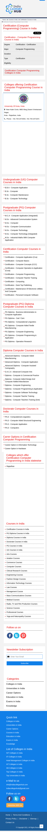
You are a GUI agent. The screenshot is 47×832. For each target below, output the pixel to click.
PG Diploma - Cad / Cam (14, 318)
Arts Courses (12, 554)
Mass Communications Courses (19, 596)
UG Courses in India (14, 550)
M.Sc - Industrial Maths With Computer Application (20, 239)
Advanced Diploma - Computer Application (21, 362)
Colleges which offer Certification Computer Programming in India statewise (23, 458)
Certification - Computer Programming (20, 274)
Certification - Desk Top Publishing (18, 285)
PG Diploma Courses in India (18, 533)
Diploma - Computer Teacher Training (19, 396)
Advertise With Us (15, 805)
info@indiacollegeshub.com (17, 785)
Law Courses (12, 587)
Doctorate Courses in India (17, 542)
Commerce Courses (14, 562)
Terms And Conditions (21, 815)
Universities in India (15, 688)
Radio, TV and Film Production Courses (22, 604)
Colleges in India (14, 684)
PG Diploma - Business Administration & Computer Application (20, 313)
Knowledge (11, 706)
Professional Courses (15, 612)
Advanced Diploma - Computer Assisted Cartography (20, 367)
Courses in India (13, 19)
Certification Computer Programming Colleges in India (22, 71)
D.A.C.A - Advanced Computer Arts (18, 372)
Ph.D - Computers (12, 428)
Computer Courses (14, 567)
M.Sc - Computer (11, 223)
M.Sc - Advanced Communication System (21, 219)
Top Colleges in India (14, 772)
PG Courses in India (14, 546)
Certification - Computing (14, 282)
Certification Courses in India (28, 19)
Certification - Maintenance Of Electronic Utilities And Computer (24, 290)
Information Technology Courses (19, 583)
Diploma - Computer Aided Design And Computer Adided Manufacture (20, 380)
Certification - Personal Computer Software (21, 295)
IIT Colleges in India (14, 757)
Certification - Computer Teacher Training (21, 278)
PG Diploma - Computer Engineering (19, 332)
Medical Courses (13, 600)
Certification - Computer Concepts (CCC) (21, 264)
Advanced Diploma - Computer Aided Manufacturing (19, 357)
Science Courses (13, 608)
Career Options (13, 693)
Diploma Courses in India (16, 538)
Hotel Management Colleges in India (20, 760)
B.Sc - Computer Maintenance (17, 195)
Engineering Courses (15, 575)
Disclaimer (23, 819)
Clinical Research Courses (17, 571)
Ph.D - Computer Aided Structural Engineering (23, 421)
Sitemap (33, 819)
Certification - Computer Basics (17, 261)
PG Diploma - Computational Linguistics (20, 322)
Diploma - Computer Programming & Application (23, 389)
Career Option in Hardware (15, 449)
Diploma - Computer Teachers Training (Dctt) (22, 400)
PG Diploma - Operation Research (18, 341)
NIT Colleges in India (14, 753)
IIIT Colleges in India (14, 764)
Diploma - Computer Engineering (18, 385)
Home (4, 19)
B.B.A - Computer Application (16, 188)
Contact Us (10, 822)
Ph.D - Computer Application (16, 424)
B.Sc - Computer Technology (16, 199)
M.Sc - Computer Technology (16, 230)
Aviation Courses (13, 558)
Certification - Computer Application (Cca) (21, 257)
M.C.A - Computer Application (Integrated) (21, 216)
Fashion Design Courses (16, 579)
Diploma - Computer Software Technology (21, 392)
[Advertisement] (23, 149)
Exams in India (13, 701)
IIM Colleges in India (14, 768)
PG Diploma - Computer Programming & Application (20, 336)
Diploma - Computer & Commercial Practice (22, 375)
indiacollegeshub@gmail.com (17, 788)
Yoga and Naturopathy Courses (19, 616)
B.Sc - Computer (11, 191)
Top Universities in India (15, 776)
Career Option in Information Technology (20, 445)
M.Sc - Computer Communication (18, 227)
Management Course (15, 591)
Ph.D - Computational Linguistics (17, 417)
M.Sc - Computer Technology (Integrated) (21, 234)
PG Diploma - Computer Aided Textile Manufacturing (19, 327)
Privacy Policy (11, 819)
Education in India (14, 697)
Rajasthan (10, 466)
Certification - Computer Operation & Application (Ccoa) (23, 269)
